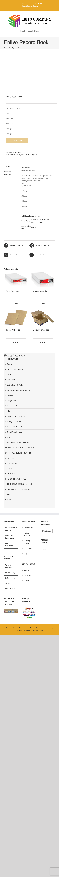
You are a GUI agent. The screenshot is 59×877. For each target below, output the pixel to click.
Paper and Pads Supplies (15, 427)
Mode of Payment (27, 534)
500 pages (39, 222)
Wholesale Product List (9, 536)
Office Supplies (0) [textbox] (48, 531)
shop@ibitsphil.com (29, 6)
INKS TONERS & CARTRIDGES (16, 479)
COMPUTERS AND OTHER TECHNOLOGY (19, 448)
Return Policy (10, 588)
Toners (9, 500)
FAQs (25, 554)
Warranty (8, 583)
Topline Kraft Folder (13, 329)
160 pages (34, 220)
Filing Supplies (12, 401)
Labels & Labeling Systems (16, 416)
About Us (27, 570)
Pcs (36, 227)
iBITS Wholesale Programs (11, 529)
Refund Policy (10, 578)
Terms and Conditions (9, 566)
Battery (9, 364)
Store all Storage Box (41, 329)
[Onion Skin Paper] (16, 279)
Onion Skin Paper (12, 291)
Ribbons (10, 494)
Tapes (9, 437)
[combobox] (48, 531)
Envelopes (10, 395)
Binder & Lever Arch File (15, 369)
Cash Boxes (11, 380)
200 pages (42, 220)
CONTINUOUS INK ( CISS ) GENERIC (19, 484)
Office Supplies (18, 152)
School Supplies (31, 155)
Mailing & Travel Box (14, 422)
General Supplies (13, 406)
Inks (8, 411)
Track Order (28, 548)
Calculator (10, 374)
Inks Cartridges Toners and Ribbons (19, 489)
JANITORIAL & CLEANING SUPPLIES (18, 453)
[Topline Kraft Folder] (16, 318)
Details (17, 304)
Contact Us (27, 575)
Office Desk (11, 474)
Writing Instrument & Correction (18, 442)
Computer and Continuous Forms (18, 390)
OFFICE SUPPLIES (11, 359)
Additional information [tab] (8, 173)
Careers (26, 581)
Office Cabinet (12, 463)
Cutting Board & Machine (15, 385)
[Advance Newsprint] (43, 279)
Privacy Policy (10, 573)
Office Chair (11, 468)
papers (23, 155)
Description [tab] (8, 166)
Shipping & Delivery (28, 542)
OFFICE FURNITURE (12, 458)
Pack (32, 227)
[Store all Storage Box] (43, 318)
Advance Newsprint (40, 291)
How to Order (28, 528)
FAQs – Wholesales (9, 544)
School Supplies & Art (14, 432)
